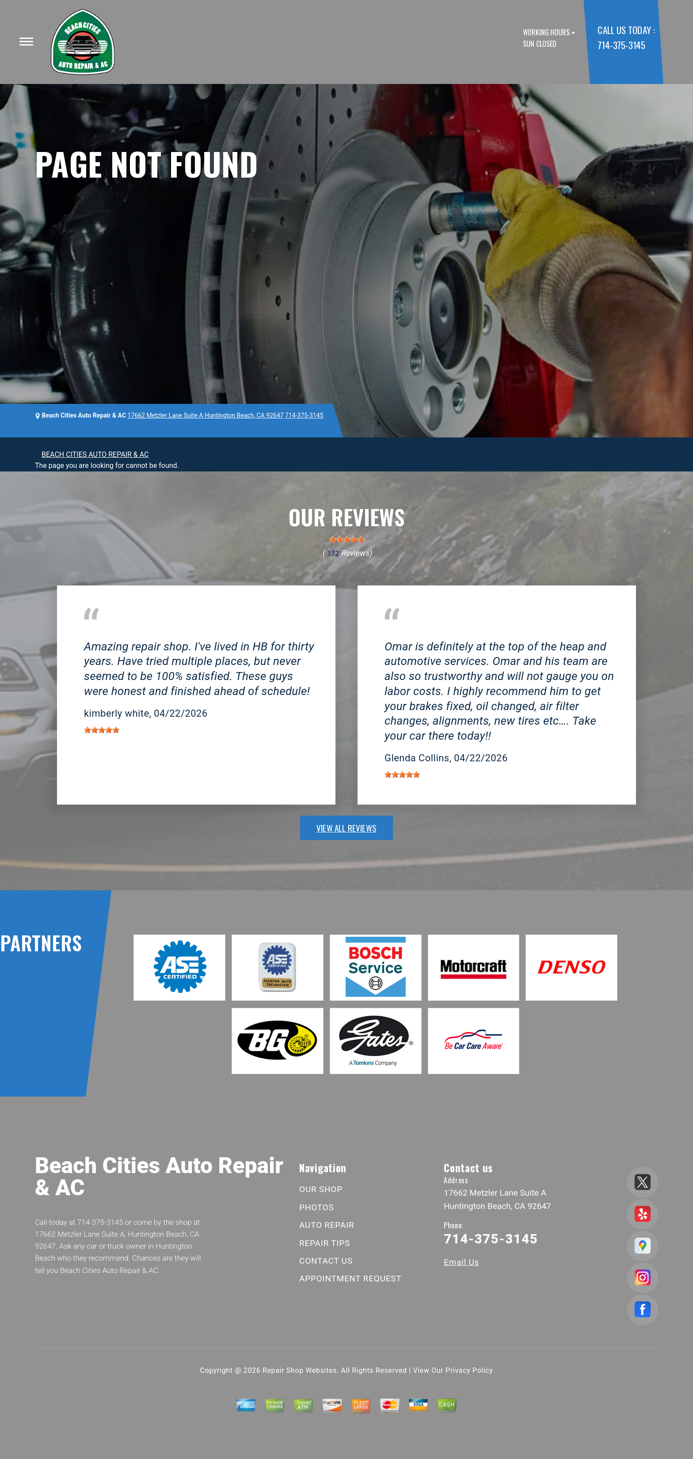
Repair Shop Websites (300, 1370)
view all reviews (346, 827)
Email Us (461, 1262)
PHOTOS (316, 1207)
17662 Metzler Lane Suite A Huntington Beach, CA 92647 (206, 415)
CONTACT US (326, 1261)
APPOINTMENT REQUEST (350, 1278)
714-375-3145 (621, 45)
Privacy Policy (469, 1370)
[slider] (346, 539)
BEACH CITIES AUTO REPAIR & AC (95, 454)
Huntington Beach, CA (118, 633)
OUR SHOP (321, 1189)
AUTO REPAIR (326, 1225)
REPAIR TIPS (324, 1243)
